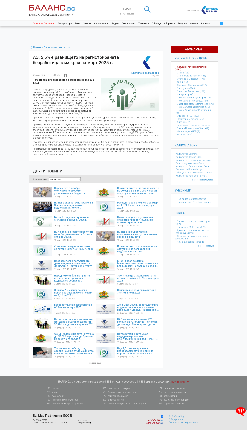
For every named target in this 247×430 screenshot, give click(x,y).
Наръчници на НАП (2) (188, 131)
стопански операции (171, 388)
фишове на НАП (112, 399)
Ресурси (182, 23)
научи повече (180, 381)
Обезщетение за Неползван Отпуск (194, 172)
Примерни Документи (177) (191, 91)
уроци (51, 392)
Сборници (169, 23)
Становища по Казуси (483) (191, 75)
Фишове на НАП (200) (188, 116)
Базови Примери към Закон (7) (193, 128)
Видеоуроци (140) (186, 88)
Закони (87, 23)
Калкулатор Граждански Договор (193, 160)
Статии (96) (183, 72)
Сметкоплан (128, 23)
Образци (156, 23)
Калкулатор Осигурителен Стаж (192, 166)
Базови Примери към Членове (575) (195, 104)
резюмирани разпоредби (173, 399)
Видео (115, 23)
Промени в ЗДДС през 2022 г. (192, 227)
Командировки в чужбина (190, 242)
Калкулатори (64, 23)
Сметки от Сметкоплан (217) (192, 85)
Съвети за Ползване (43, 23)
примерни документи (115, 396)
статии (52, 388)
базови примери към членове (119, 392)
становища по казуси (115, 388)
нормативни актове (170, 404)
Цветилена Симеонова (145, 72)
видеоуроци (54, 396)
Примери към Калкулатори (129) (194, 97)
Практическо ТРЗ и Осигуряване (194, 202)
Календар (206, 23)
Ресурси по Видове (191, 58)
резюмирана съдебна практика (64, 403)
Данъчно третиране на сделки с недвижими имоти (192, 231)
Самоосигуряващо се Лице (190, 163)
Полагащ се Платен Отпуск (190, 169)
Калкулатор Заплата (187, 154)
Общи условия (176, 419)
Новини (194, 23)
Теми (77, 23)
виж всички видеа (206, 246)
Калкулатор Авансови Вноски (191, 175)
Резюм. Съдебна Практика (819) (193, 107)
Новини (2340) (184, 134)
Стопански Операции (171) (191, 79)
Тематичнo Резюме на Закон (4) (193, 125)
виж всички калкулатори (203, 180)
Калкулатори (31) (186, 94)
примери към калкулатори (61, 399)
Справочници (101, 23)
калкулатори (167, 396)
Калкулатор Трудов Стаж (189, 157)
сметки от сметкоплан (172, 392)
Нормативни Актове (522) (190, 119)
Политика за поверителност (183, 422)
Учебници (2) (183, 122)
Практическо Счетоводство (191, 199)
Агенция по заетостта (57, 47)
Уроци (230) (183, 82)
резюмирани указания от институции (123, 403)
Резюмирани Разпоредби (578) (193, 100)
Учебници (143, 23)
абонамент (194, 49)
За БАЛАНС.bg (176, 416)
